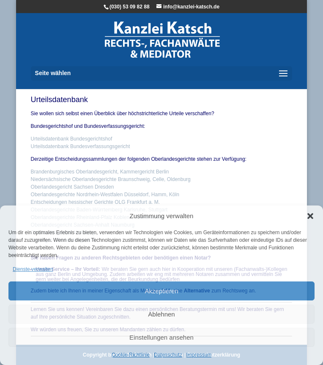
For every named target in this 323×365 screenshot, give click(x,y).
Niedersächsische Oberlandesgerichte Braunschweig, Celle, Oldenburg (111, 179)
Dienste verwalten (33, 269)
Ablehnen (161, 314)
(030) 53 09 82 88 (129, 7)
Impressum (198, 355)
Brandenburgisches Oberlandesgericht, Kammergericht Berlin (100, 172)
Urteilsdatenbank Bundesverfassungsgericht (80, 146)
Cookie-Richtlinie (131, 355)
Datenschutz (168, 355)
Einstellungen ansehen (161, 337)
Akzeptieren (161, 291)
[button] (310, 216)
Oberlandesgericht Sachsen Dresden (72, 187)
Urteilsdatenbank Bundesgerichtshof (71, 139)
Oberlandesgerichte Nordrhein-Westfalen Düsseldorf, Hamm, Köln (105, 194)
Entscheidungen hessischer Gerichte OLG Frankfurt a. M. (95, 202)
